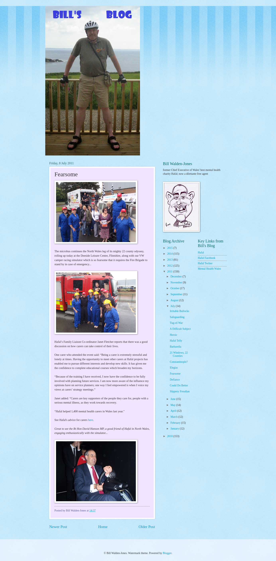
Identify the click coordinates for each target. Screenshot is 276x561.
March (174, 416)
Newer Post (58, 527)
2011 (170, 271)
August (175, 300)
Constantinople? (179, 361)
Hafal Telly (176, 340)
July (173, 306)
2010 (170, 436)
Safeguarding (177, 317)
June (173, 399)
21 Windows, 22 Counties (179, 354)
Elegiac (174, 367)
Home (102, 527)
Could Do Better (179, 385)
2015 (170, 247)
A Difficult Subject (180, 328)
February (176, 422)
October (175, 288)
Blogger (167, 553)
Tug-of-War (176, 322)
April (174, 410)
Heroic (173, 334)
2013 (170, 259)
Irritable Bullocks (179, 311)
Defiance (175, 379)
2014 (170, 253)
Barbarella (175, 346)
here (90, 419)
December (176, 276)
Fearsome (175, 373)
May (173, 405)
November (177, 282)
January (175, 428)
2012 (170, 265)
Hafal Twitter (205, 263)
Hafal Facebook (206, 257)
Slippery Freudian (179, 391)
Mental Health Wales (209, 268)
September (177, 294)
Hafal (201, 252)
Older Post (147, 527)
